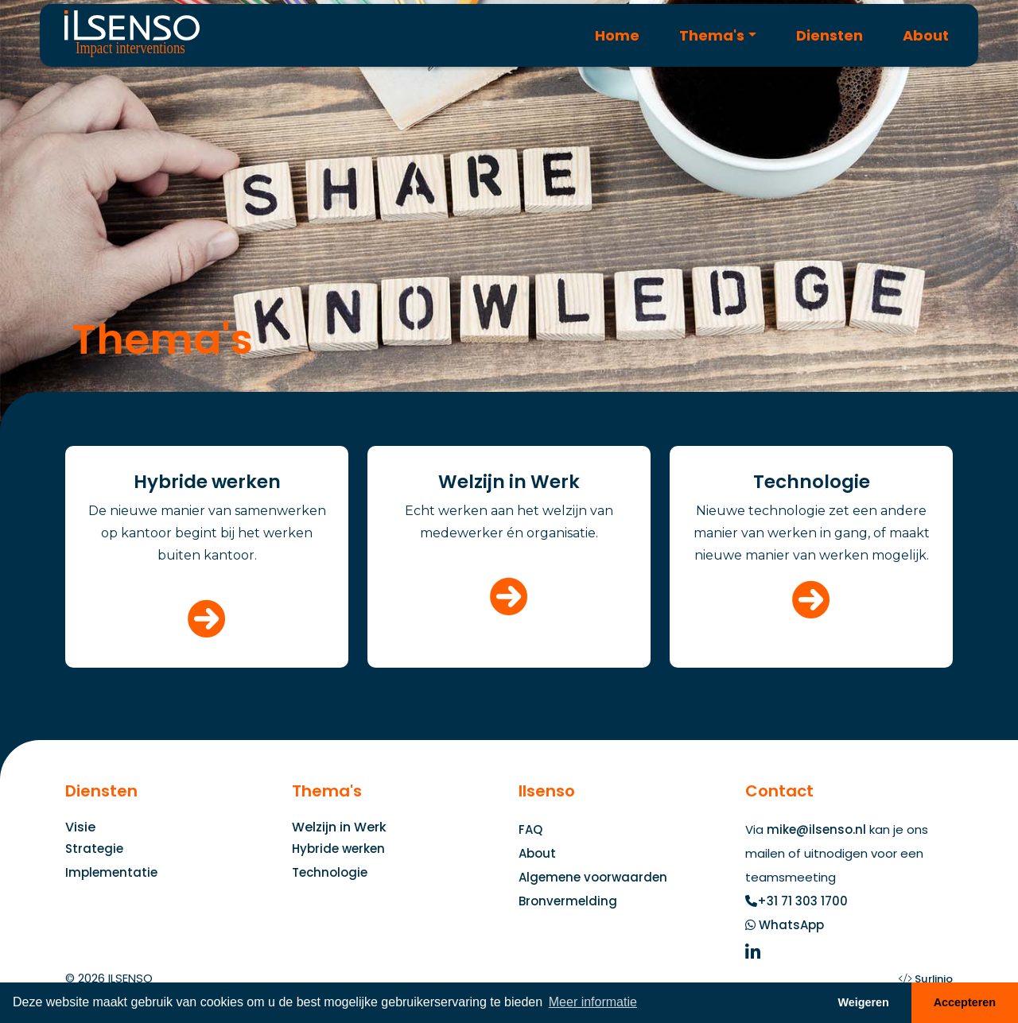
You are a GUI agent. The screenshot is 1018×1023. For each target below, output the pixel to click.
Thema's (711, 35)
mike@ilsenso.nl (816, 829)
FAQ (530, 829)
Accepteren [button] (965, 1002)
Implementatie (111, 872)
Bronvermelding (568, 901)
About (926, 35)
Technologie (329, 872)
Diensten (829, 35)
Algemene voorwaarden (593, 877)
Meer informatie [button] (593, 1002)
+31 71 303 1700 (802, 901)
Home (617, 35)
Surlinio (934, 978)
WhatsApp (791, 924)
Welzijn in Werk (339, 827)
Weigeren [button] (863, 1002)
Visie (80, 827)
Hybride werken (338, 848)
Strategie (94, 848)
